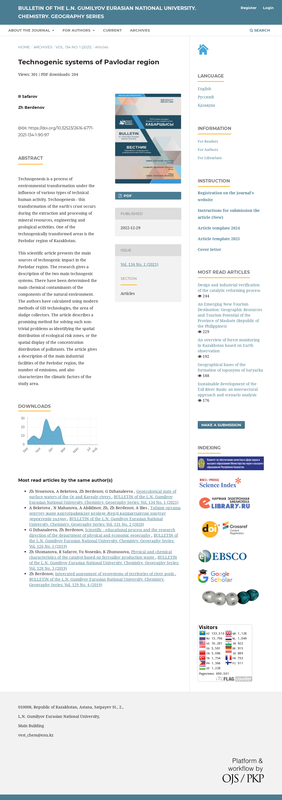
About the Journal (29, 30)
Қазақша (206, 105)
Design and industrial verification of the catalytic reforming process (229, 287)
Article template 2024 (219, 228)
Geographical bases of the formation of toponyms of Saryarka (230, 367)
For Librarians (210, 157)
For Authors (208, 149)
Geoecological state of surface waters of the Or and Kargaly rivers (102, 494)
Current (112, 30)
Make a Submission (221, 425)
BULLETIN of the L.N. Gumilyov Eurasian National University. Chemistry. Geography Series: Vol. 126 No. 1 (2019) (103, 541)
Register (249, 7)
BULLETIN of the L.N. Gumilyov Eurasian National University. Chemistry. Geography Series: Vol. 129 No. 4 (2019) (96, 582)
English (204, 88)
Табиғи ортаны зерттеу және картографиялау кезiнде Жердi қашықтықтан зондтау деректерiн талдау (105, 513)
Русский (206, 96)
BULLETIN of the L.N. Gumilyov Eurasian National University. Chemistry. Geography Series (107, 12)
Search (260, 30)
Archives (140, 30)
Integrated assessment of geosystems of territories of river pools (115, 573)
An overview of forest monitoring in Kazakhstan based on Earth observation (229, 345)
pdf (127, 195)
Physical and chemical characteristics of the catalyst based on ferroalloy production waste (100, 554)
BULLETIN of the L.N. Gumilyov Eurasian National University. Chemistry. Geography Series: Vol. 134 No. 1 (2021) (103, 499)
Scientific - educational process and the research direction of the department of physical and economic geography (102, 532)
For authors (77, 30)
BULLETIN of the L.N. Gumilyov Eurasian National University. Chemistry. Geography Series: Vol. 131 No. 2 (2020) (96, 521)
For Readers (208, 141)
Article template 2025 (219, 238)
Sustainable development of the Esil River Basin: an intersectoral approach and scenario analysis (228, 389)
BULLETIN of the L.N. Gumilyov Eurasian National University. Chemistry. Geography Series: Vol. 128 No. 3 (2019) (104, 563)
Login (268, 7)
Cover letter (209, 249)
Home (24, 47)
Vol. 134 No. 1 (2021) (73, 47)
